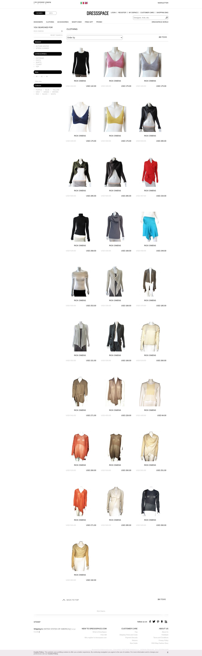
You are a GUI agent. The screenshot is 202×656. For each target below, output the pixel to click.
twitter (154, 622)
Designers (38, 22)
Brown (55, 92)
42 (42, 76)
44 (47, 76)
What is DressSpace (100, 632)
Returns (134, 640)
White (53, 94)
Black (44, 94)
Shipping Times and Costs (128, 635)
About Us (165, 632)
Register (122, 12)
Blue (47, 90)
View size (38, 81)
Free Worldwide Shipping (42, 3)
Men (51, 13)
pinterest (158, 622)
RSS (153, 643)
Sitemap (37, 622)
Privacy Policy (163, 640)
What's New (77, 22)
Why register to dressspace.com (96, 637)
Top (37, 66)
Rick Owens (39, 31)
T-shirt (39, 64)
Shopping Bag (162, 12)
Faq (136, 632)
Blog (156, 643)
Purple (39, 90)
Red (37, 94)
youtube (165, 622)
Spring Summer (42, 48)
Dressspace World (160, 22)
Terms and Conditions (160, 637)
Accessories (62, 22)
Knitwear (40, 58)
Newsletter (163, 3)
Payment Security (131, 637)
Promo (99, 22)
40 (36, 76)
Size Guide (133, 643)
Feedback (165, 635)
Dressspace (98, 13)
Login (113, 12)
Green (46, 92)
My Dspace (133, 12)
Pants (38, 60)
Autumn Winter (42, 46)
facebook (150, 622)
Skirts (38, 62)
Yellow (56, 90)
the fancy (162, 622)
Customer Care (147, 12)
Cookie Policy (39, 652)
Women (39, 13)
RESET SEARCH (56, 35)
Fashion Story (163, 643)
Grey (38, 92)
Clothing (50, 22)
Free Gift (89, 22)
